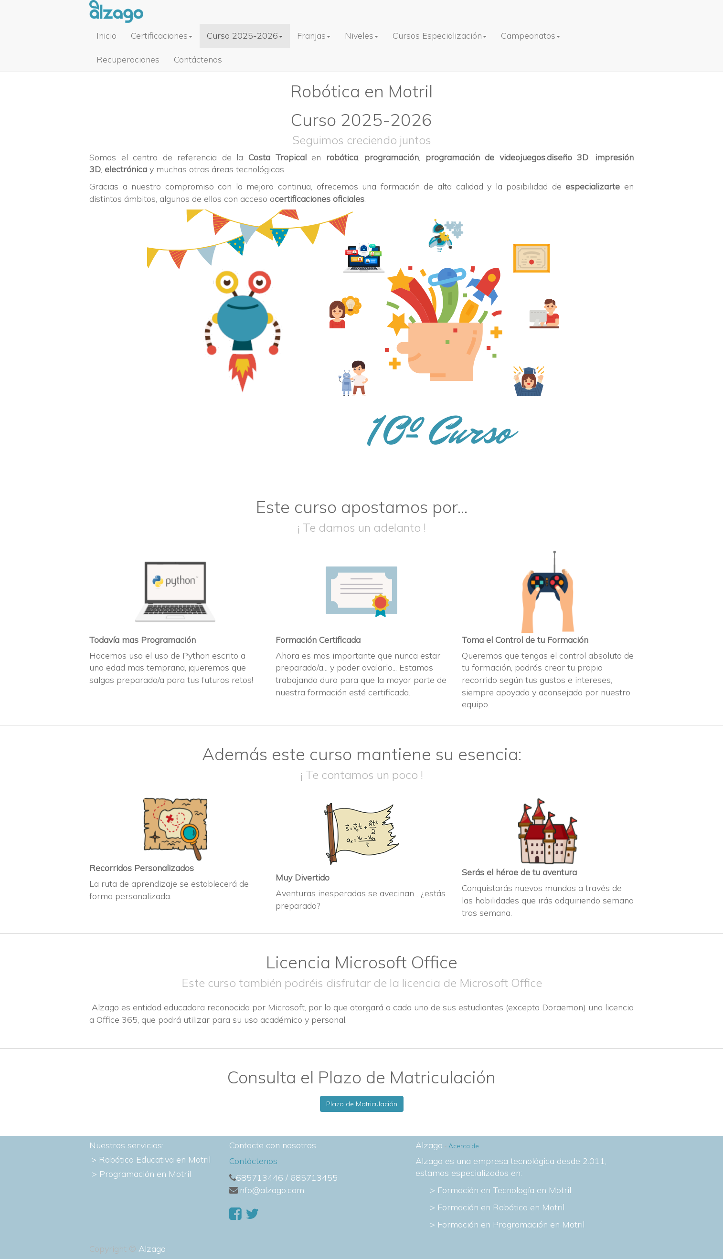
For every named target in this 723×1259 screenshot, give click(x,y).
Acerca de (463, 1146)
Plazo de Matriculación (361, 1104)
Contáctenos (253, 1160)
